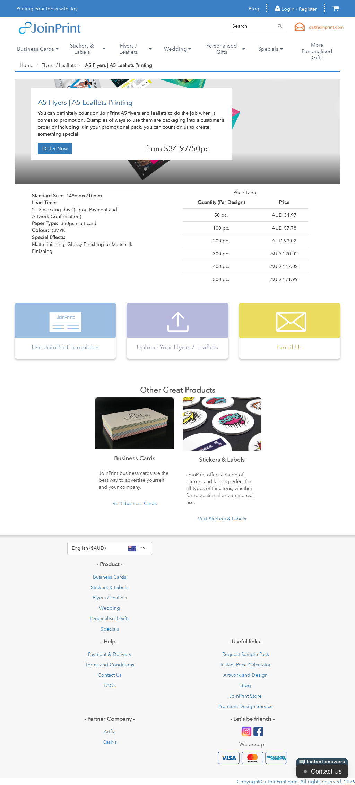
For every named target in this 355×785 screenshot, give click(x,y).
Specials (110, 629)
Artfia (109, 731)
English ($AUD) (112, 548)
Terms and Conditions (109, 665)
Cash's (110, 742)
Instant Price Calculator (245, 665)
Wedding (109, 608)
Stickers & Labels (109, 587)
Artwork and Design (245, 675)
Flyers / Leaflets (58, 65)
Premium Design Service (245, 706)
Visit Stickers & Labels (222, 518)
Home (26, 65)
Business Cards (109, 577)
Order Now (55, 148)
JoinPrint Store (245, 696)
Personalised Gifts (109, 618)
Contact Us (110, 675)
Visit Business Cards (135, 503)
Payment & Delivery (109, 654)
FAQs (110, 685)
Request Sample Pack (245, 654)
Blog (254, 9)
